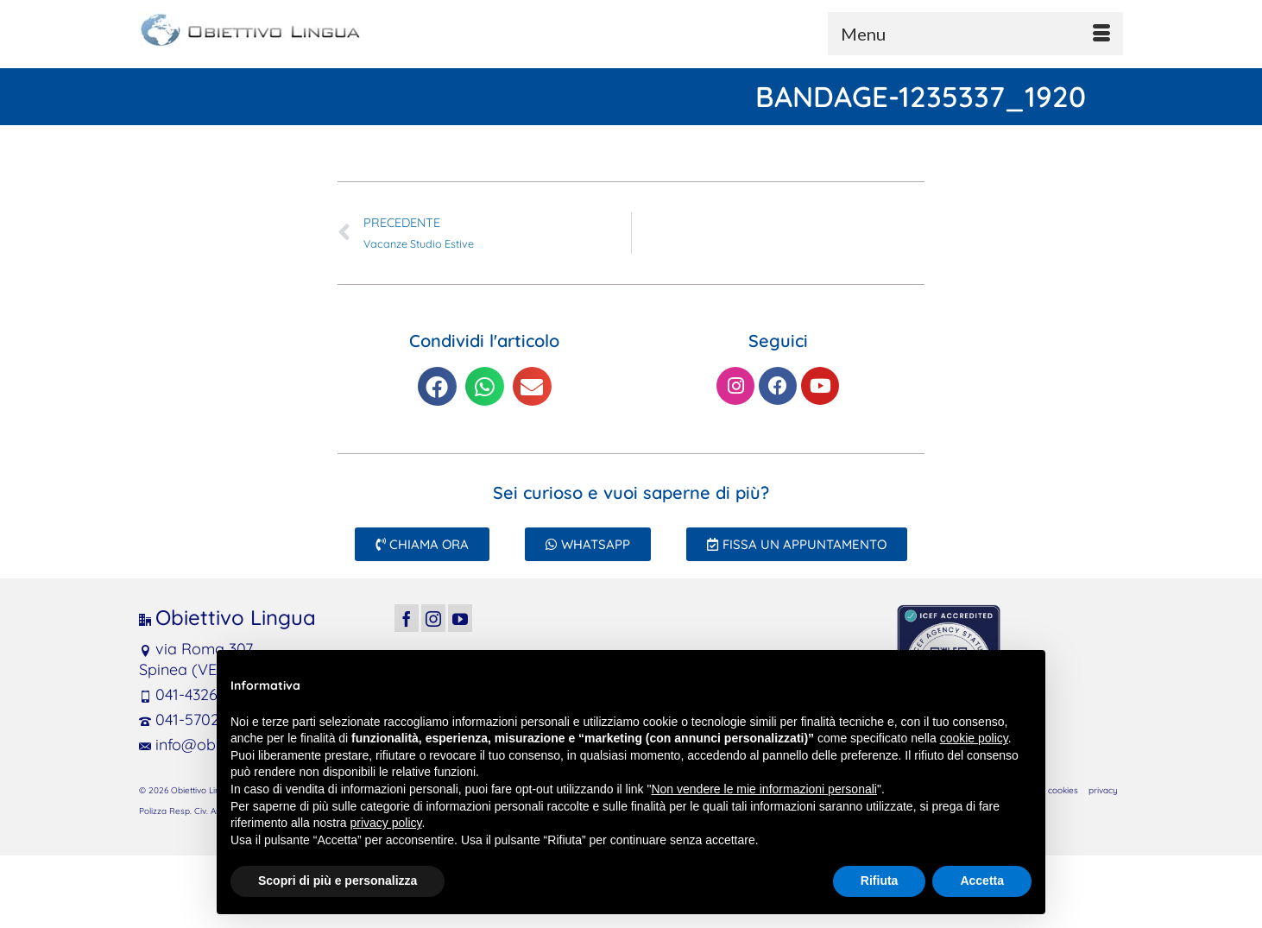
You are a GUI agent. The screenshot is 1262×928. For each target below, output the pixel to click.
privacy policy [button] (386, 823)
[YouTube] (460, 617)
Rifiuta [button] (880, 880)
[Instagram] (433, 617)
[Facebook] (406, 617)
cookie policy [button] (974, 738)
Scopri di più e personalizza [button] (337, 880)
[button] (437, 386)
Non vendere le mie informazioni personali (763, 789)
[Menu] (975, 33)
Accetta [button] (982, 880)
